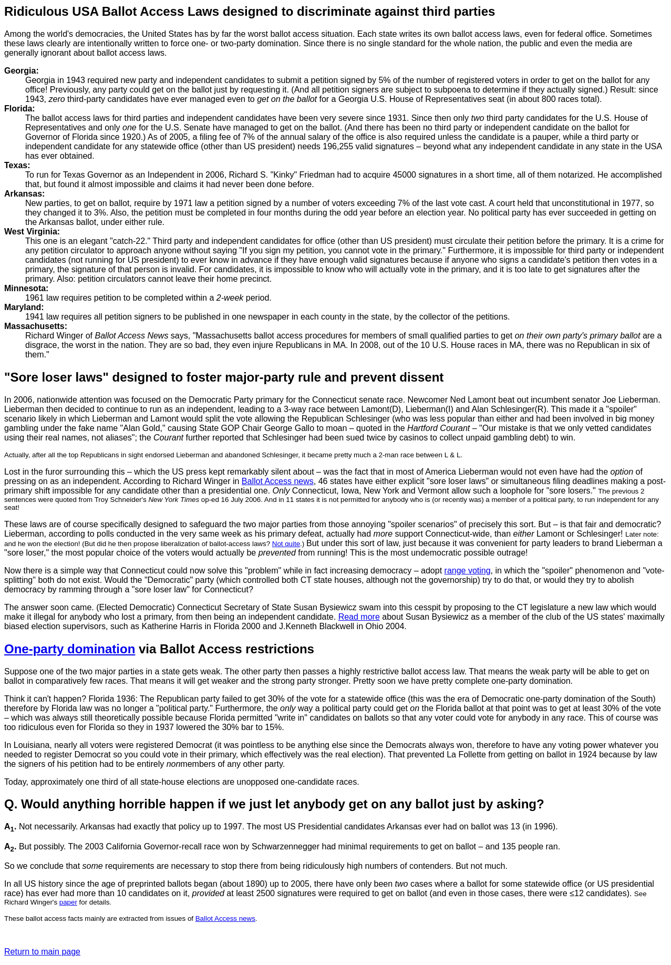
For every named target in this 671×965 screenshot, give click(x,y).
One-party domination (69, 649)
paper (68, 902)
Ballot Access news (278, 481)
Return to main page (42, 951)
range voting (468, 570)
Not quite (286, 544)
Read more (359, 616)
